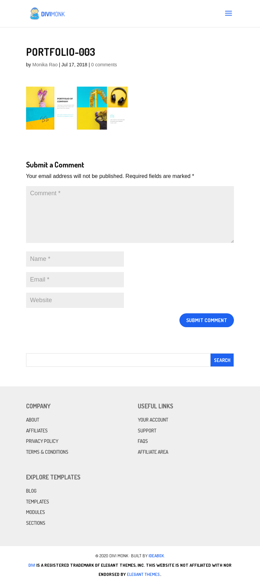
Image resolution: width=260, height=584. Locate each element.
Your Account (153, 420)
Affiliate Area (153, 452)
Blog (31, 491)
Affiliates (37, 430)
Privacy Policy (42, 441)
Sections (35, 523)
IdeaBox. (157, 555)
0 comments (104, 64)
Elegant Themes (143, 574)
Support (147, 430)
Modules (35, 512)
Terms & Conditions (47, 452)
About (32, 420)
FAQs (143, 441)
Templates (37, 501)
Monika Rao (45, 64)
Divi (31, 565)
